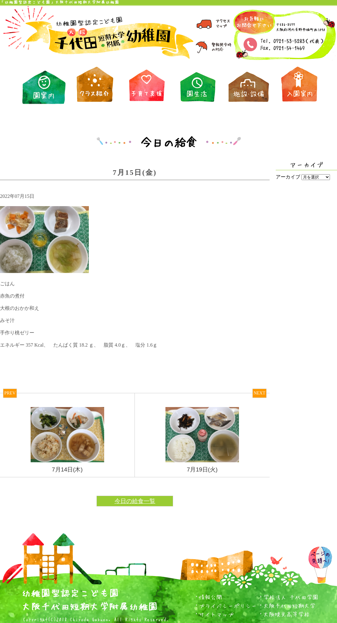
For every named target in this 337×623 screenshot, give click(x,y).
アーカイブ (288, 176)
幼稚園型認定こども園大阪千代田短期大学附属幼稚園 (89, 598)
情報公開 (210, 597)
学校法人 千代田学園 (290, 597)
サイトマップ (216, 614)
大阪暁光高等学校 (286, 614)
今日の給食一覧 (135, 501)
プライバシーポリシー (228, 606)
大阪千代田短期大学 (289, 606)
